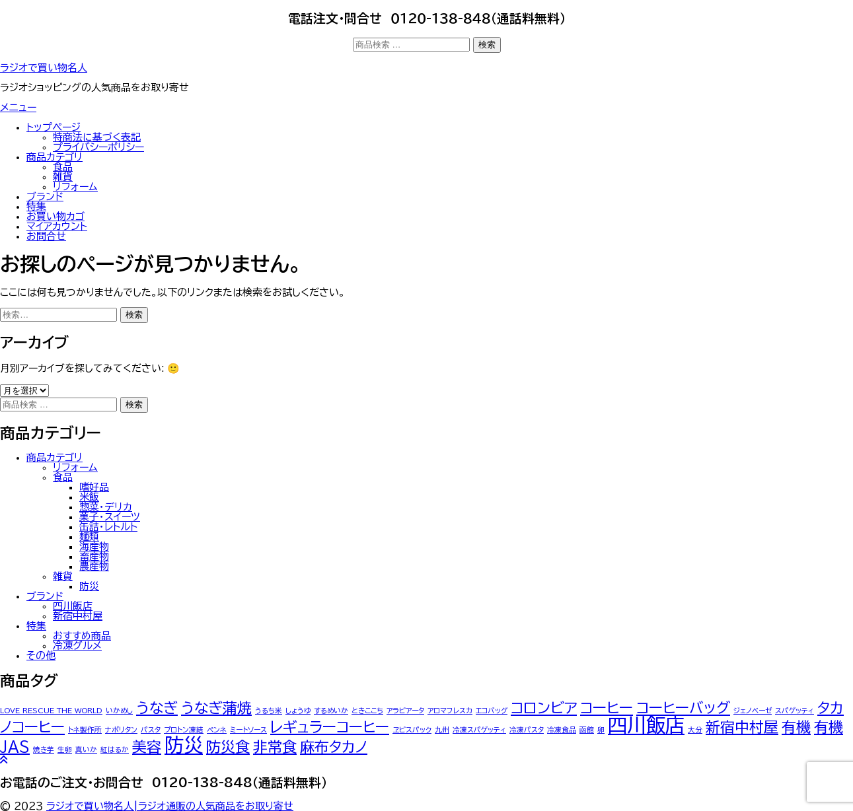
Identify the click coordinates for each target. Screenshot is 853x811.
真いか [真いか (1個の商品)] (86, 749)
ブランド (44, 196)
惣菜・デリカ (105, 507)
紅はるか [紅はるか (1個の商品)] (114, 749)
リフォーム (75, 187)
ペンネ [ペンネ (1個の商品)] (217, 729)
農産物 (94, 566)
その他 (41, 655)
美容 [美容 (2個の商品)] (146, 747)
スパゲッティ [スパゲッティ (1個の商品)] (794, 710)
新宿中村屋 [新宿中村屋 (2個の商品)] (742, 727)
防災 (89, 586)
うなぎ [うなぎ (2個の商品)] (157, 708)
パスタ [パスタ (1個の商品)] (151, 729)
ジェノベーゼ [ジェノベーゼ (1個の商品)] (752, 710)
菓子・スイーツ (109, 517)
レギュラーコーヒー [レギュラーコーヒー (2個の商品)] (329, 727)
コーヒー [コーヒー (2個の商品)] (606, 708)
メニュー (18, 107)
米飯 (89, 497)
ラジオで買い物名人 (43, 68)
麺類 (89, 537)
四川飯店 (73, 606)
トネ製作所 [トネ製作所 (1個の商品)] (85, 729)
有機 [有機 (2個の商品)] (796, 727)
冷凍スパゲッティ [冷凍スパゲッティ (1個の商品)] (479, 729)
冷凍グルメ (77, 646)
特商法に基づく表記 (97, 137)
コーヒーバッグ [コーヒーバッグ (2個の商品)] (683, 708)
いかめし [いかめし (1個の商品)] (119, 710)
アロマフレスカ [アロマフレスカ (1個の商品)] (449, 710)
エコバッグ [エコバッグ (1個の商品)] (491, 710)
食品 (63, 167)
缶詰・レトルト (108, 527)
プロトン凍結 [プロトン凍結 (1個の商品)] (184, 729)
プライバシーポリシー (98, 147)
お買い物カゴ (55, 216)
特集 (36, 206)
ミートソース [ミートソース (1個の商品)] (248, 729)
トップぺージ (53, 127)
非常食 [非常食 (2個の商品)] (275, 747)
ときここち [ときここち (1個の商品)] (367, 710)
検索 (487, 45)
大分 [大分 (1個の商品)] (695, 729)
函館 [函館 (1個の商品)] (586, 729)
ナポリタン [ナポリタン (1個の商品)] (121, 729)
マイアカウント (56, 226)
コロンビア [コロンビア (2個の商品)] (544, 708)
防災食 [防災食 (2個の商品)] (228, 747)
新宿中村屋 (77, 616)
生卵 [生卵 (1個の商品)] (64, 749)
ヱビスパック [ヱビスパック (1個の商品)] (411, 729)
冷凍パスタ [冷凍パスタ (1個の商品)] (526, 729)
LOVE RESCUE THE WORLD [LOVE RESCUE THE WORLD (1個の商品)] (51, 710)
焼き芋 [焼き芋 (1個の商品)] (43, 749)
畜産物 (94, 556)
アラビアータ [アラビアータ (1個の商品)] (405, 710)
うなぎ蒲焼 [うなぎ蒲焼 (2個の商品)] (216, 708)
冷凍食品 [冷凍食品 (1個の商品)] (561, 729)
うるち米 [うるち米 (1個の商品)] (268, 710)
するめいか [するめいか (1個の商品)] (331, 710)
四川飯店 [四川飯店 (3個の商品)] (646, 725)
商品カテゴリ (54, 157)
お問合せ (46, 236)
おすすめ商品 (82, 636)
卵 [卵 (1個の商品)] (601, 729)
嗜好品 (94, 487)
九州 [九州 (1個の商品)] (442, 729)
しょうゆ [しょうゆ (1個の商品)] (298, 710)
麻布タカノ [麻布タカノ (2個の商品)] (333, 747)
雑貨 (63, 177)
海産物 (94, 546)
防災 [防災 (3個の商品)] (184, 745)
